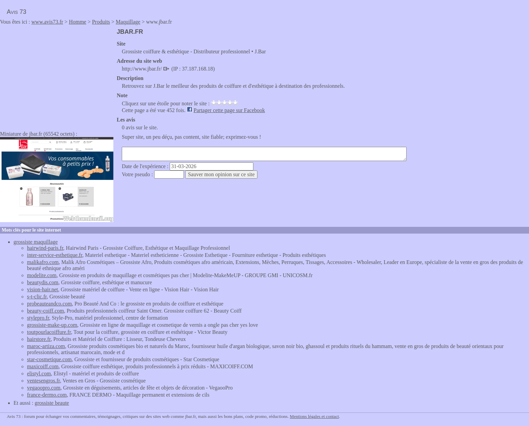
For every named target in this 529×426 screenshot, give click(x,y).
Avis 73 (16, 11)
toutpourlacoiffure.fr (49, 332)
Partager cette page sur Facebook (229, 110)
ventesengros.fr (43, 380)
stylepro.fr (38, 318)
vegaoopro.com (43, 388)
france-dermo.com (47, 395)
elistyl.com (39, 373)
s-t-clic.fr (37, 296)
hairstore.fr (39, 339)
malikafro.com (43, 262)
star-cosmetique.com (49, 359)
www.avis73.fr (47, 22)
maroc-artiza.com (46, 346)
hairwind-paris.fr (45, 248)
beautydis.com (42, 282)
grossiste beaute (52, 403)
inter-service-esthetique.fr (54, 255)
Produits (101, 22)
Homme (77, 22)
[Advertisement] (56, 75)
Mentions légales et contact (314, 416)
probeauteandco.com (49, 304)
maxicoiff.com (42, 366)
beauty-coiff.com (45, 311)
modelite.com (42, 275)
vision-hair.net (42, 289)
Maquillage (128, 22)
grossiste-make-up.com (52, 325)
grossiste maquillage (35, 242)
